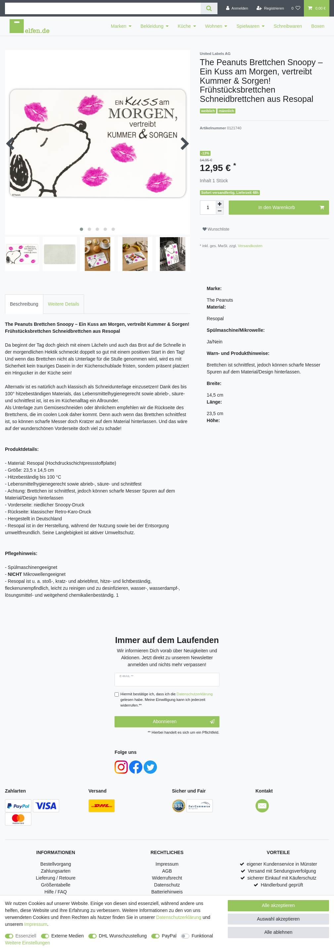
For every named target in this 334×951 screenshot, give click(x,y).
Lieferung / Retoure (55, 878)
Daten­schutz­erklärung (178, 917)
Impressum (167, 864)
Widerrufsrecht (167, 878)
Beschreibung (24, 304)
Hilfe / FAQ (55, 891)
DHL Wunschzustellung (123, 935)
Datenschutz (167, 884)
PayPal (169, 935)
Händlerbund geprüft (282, 884)
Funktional (202, 935)
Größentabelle (56, 884)
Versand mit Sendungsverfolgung (282, 871)
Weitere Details (63, 304)
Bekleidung (152, 26)
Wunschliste (216, 229)
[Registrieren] (270, 8)
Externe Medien (67, 935)
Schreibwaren (288, 26)
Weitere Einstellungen (27, 942)
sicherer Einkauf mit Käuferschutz (281, 878)
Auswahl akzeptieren (278, 919)
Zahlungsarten (56, 871)
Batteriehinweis (167, 891)
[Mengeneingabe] (208, 207)
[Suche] (209, 8)
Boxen (317, 26)
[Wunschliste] (296, 8)
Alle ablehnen (278, 932)
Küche (184, 26)
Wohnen (213, 26)
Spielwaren (247, 26)
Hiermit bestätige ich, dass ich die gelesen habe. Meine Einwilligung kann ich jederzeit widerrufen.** (166, 699)
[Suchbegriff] (103, 8)
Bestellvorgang (55, 864)
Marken (118, 26)
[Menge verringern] (220, 211)
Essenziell (26, 935)
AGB (167, 871)
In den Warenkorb (291, 208)
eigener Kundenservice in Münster (282, 864)
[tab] (24, 304)
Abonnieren (184, 722)
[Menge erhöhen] (220, 204)
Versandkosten (249, 246)
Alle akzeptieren (278, 905)
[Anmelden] (237, 8)
